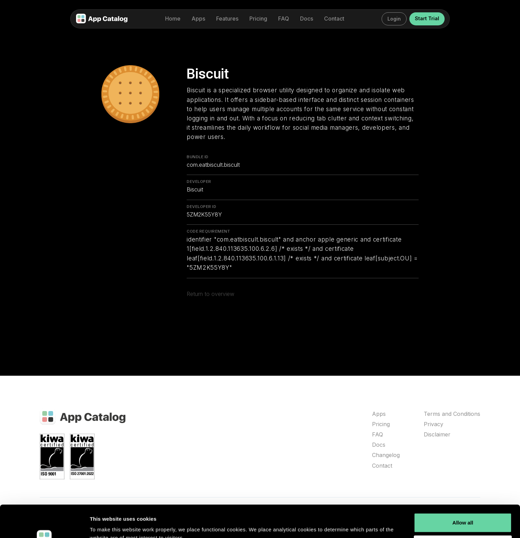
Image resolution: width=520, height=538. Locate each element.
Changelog (386, 455)
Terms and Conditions (452, 414)
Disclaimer (437, 434)
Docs (378, 445)
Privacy (433, 424)
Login (394, 19)
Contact (382, 466)
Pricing (381, 424)
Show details (106, 524)
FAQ (377, 434)
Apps (379, 414)
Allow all (463, 490)
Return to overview (210, 295)
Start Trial (427, 18)
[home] (101, 19)
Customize (463, 513)
